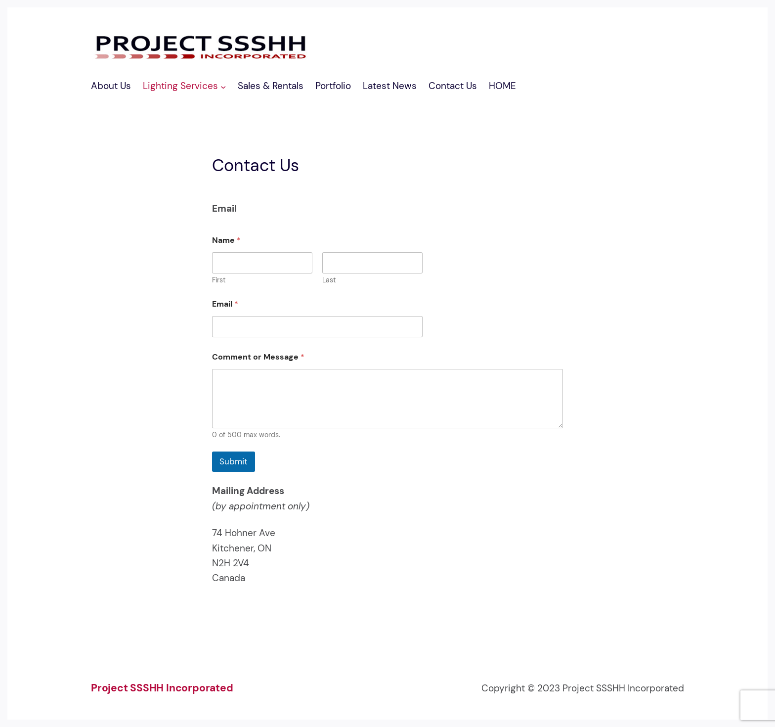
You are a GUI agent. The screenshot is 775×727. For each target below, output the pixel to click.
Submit (233, 461)
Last (329, 280)
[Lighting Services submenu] (223, 86)
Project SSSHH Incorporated (162, 688)
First (218, 280)
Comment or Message (258, 357)
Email (225, 304)
